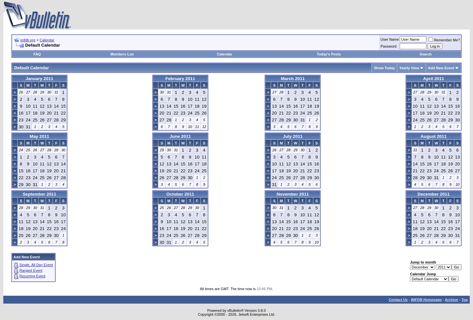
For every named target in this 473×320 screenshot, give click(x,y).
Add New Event (441, 68)
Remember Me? (444, 40)
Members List (122, 54)
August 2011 (433, 136)
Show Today (384, 68)
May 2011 (39, 136)
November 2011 (293, 194)
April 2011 (433, 78)
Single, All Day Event (36, 265)
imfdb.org (27, 40)
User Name (390, 39)
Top (465, 300)
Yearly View (409, 68)
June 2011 (180, 136)
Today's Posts (329, 54)
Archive (451, 300)
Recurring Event (32, 276)
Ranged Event (30, 270)
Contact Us (398, 300)
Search (426, 54)
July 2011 (293, 136)
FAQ (37, 54)
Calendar (47, 40)
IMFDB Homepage (426, 300)
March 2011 (293, 78)
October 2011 (180, 194)
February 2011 (180, 78)
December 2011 (433, 194)
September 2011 (39, 194)
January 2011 (39, 78)
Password (388, 46)
